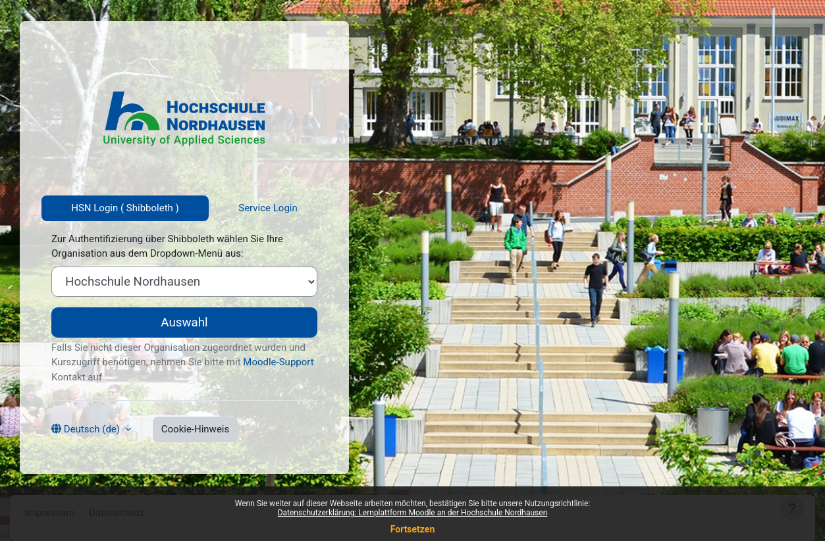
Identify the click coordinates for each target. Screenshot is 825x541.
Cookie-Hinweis (195, 429)
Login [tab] (284, 208)
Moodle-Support (278, 362)
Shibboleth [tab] (149, 208)
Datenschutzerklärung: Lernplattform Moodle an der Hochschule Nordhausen (413, 512)
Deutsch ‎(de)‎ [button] (91, 429)
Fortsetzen (412, 529)
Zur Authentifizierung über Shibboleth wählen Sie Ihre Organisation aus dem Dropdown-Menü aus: (167, 246)
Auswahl (184, 322)
